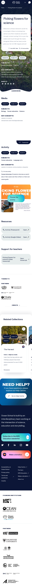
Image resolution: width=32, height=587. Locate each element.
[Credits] (3, 481)
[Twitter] (2, 445)
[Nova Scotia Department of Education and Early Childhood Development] (12, 559)
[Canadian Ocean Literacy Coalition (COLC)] (13, 567)
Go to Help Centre (16, 396)
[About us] (21, 479)
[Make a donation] (24, 476)
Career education (6, 67)
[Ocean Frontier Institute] (6, 299)
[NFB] (9, 503)
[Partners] (20, 470)
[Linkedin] (15, 445)
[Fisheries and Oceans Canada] (7, 294)
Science (16, 67)
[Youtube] (27, 445)
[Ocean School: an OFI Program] (10, 519)
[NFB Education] (23, 473)
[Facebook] (8, 445)
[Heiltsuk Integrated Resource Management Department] (4, 289)
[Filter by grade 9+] (22, 59)
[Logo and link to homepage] (16, 2)
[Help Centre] (22, 467)
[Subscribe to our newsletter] (16, 437)
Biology (3, 113)
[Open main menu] (3, 2)
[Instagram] (21, 445)
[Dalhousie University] (16, 289)
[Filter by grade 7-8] (14, 59)
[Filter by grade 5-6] (5, 59)
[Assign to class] (23, 330)
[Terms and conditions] (7, 476)
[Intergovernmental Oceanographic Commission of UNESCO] (9, 551)
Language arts (18, 162)
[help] (29, 3)
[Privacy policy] (5, 472)
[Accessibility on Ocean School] (7, 468)
